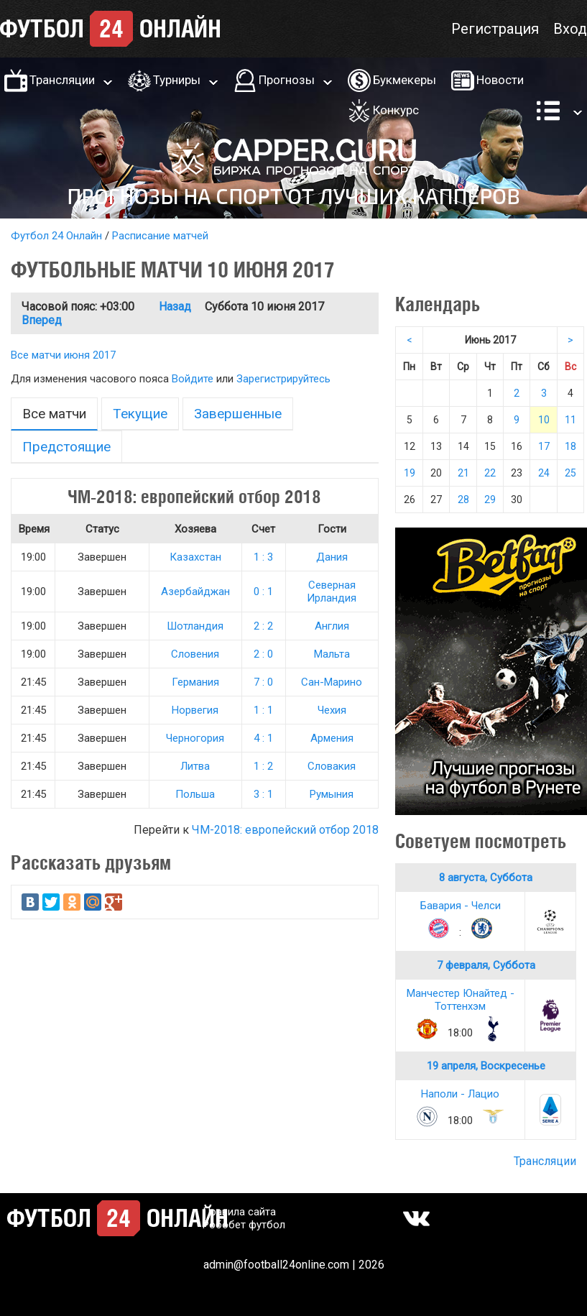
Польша (195, 794)
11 (570, 419)
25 (570, 473)
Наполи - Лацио (460, 1093)
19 (409, 473)
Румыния (331, 794)
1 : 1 (263, 710)
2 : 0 (263, 654)
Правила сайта (239, 1211)
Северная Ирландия (331, 591)
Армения (331, 738)
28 (463, 499)
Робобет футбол (244, 1224)
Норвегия (195, 710)
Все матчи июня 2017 (63, 355)
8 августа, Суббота (485, 877)
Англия (332, 626)
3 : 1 (263, 794)
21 (463, 473)
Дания (332, 557)
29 (490, 499)
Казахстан (195, 557)
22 (490, 473)
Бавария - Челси (460, 905)
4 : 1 (263, 738)
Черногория (195, 738)
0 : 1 (263, 591)
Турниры (176, 80)
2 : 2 (263, 626)
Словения (195, 654)
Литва (195, 766)
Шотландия (195, 626)
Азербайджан (195, 591)
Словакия (332, 766)
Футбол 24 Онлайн (56, 235)
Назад (175, 306)
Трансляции (62, 80)
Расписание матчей (160, 235)
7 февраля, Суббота (486, 965)
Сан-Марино (331, 682)
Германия (195, 682)
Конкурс (396, 110)
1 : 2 (263, 766)
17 (544, 446)
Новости (500, 80)
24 (544, 473)
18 (570, 446)
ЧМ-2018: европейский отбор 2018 (285, 830)
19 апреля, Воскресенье (486, 1065)
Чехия (332, 710)
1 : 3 (263, 557)
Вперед (42, 320)
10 (544, 419)
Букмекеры (404, 80)
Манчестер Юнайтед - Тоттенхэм (460, 1000)
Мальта (332, 654)
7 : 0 (263, 682)
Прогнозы (287, 80)
